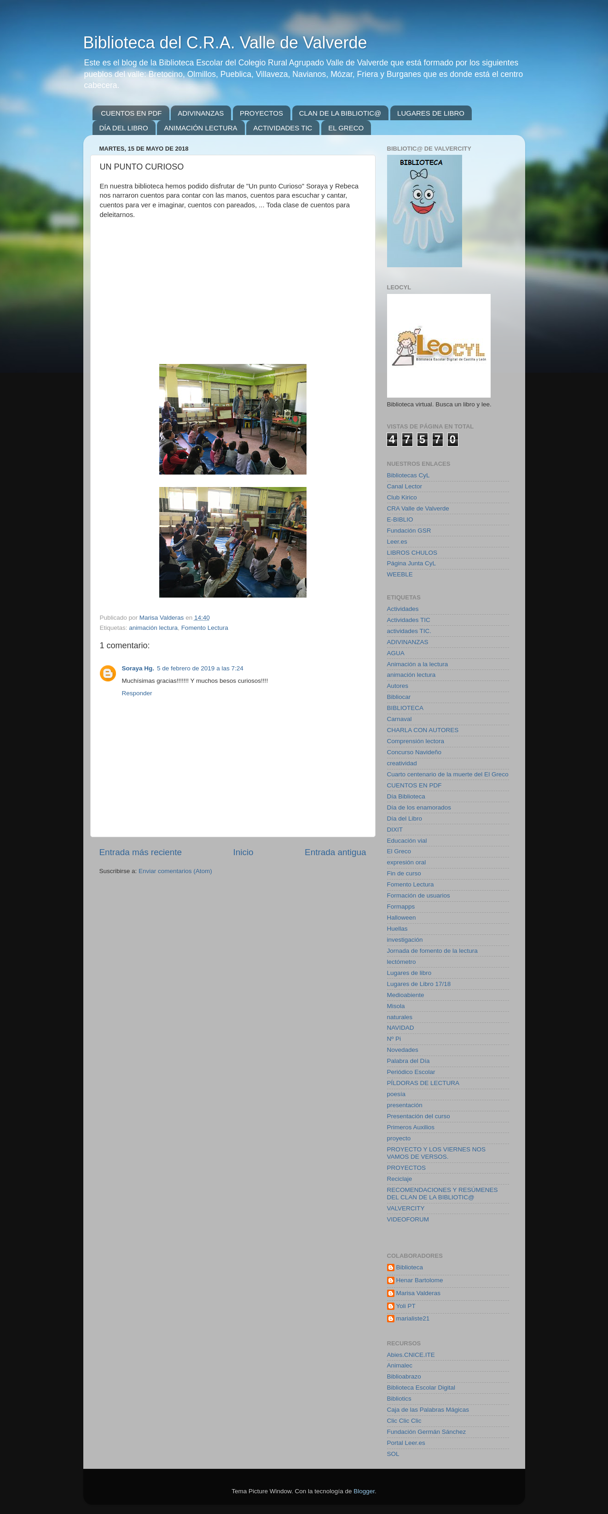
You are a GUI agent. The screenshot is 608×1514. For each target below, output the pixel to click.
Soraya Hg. (138, 668)
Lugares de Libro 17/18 (419, 983)
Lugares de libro (409, 972)
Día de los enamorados (419, 807)
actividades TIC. (409, 631)
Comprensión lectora (416, 741)
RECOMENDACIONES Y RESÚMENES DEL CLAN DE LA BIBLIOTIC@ (442, 1193)
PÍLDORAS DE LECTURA (423, 1083)
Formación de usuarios (418, 895)
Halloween (401, 917)
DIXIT (395, 829)
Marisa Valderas (418, 1293)
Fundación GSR (409, 530)
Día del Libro (405, 818)
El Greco (399, 851)
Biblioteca (409, 1267)
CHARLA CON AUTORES (423, 730)
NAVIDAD (400, 1027)
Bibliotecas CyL (408, 475)
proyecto (399, 1138)
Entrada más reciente (140, 852)
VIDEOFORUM (408, 1219)
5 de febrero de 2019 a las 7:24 (200, 668)
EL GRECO (346, 128)
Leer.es (397, 541)
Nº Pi (394, 1038)
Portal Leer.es (406, 1442)
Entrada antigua (335, 852)
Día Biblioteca (406, 796)
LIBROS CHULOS (412, 552)
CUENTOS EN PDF (131, 113)
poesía (396, 1094)
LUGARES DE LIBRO (430, 113)
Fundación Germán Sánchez (426, 1431)
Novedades (402, 1049)
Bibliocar (399, 696)
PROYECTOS (261, 113)
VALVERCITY (406, 1208)
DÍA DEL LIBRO (123, 128)
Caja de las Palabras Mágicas (428, 1409)
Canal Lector (405, 486)
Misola (396, 1006)
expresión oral (406, 862)
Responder (137, 693)
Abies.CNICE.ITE (411, 1354)
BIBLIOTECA (405, 707)
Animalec (400, 1365)
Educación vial (407, 840)
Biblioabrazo (404, 1376)
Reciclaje (399, 1178)
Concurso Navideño (414, 752)
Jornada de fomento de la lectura (432, 950)
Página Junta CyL (411, 563)
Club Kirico (402, 497)
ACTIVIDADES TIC (282, 128)
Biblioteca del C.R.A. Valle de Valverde (225, 42)
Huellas (397, 928)
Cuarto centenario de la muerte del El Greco (448, 774)
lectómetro (401, 961)
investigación (405, 939)
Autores (398, 685)
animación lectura (153, 627)
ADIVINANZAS (201, 113)
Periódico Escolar (411, 1071)
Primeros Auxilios (411, 1127)
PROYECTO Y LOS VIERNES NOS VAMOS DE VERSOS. (436, 1153)
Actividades (403, 608)
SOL (393, 1453)
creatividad (402, 763)
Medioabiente (405, 995)
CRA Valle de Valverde (418, 508)
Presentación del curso (418, 1116)
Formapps (401, 906)
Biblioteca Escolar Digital (421, 1387)
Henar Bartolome (419, 1280)
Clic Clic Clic (404, 1420)
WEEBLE (400, 574)
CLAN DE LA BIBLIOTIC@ (340, 113)
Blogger (364, 1491)
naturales (400, 1017)
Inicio (243, 852)
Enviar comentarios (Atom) (175, 871)
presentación (405, 1105)
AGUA (396, 653)
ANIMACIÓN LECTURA (200, 128)
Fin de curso (404, 873)
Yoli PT (406, 1306)
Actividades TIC (408, 619)
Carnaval (399, 719)
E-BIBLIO (400, 519)
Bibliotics (399, 1398)
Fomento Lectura (204, 627)
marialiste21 (413, 1318)
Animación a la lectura (417, 664)
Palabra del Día (408, 1060)
